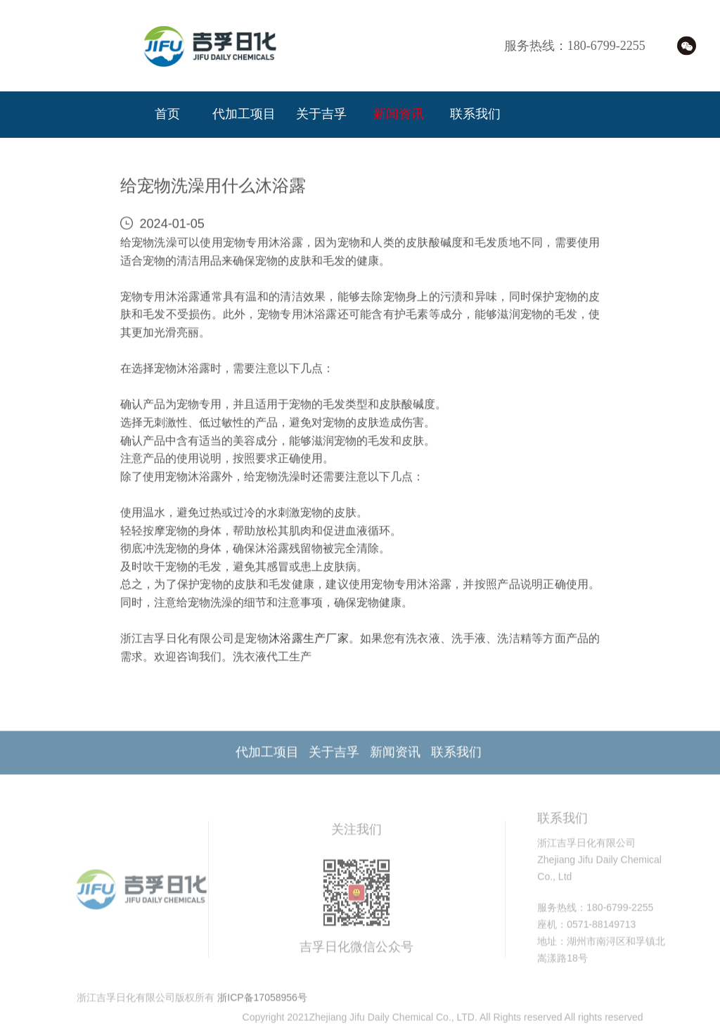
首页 (167, 115)
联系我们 (475, 115)
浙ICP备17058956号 (262, 1003)
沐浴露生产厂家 (309, 641)
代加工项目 (244, 115)
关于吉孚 (321, 115)
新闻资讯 (398, 115)
